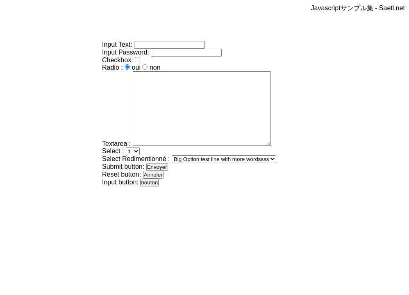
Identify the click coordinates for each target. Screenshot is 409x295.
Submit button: (123, 181)
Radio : (112, 67)
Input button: (120, 196)
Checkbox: (118, 60)
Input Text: (117, 44)
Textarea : (116, 158)
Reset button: (121, 189)
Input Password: (125, 52)
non (155, 67)
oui (136, 67)
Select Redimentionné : (136, 173)
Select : (113, 165)
